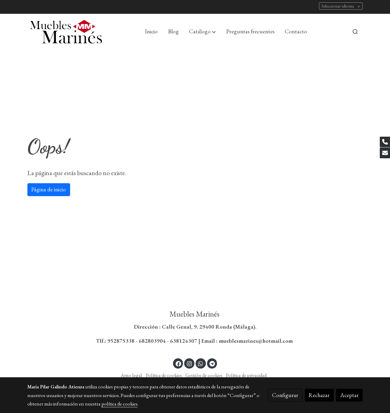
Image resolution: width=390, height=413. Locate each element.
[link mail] (385, 152)
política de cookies (119, 403)
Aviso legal (131, 375)
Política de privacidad (246, 375)
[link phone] (385, 142)
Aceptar (349, 395)
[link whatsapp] (201, 363)
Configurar (285, 395)
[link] (66, 32)
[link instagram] (189, 363)
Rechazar (319, 395)
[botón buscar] (355, 32)
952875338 (121, 341)
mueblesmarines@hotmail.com (256, 341)
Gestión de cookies (203, 375)
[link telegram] (212, 363)
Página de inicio (48, 189)
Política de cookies (164, 375)
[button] (202, 31)
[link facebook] (178, 363)
